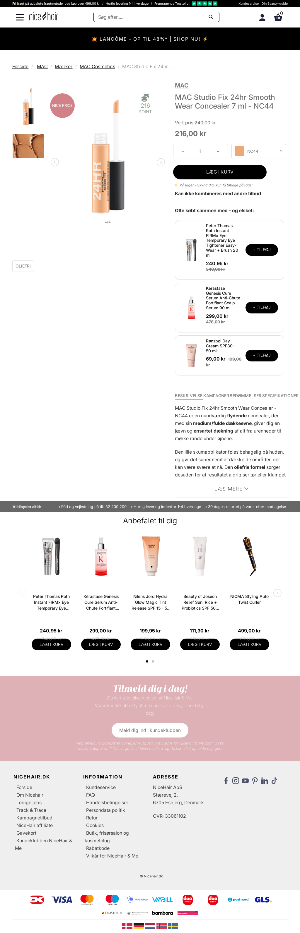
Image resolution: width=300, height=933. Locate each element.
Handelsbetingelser (107, 802)
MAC (42, 66)
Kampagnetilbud (34, 818)
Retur (92, 818)
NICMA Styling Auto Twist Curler (249, 599)
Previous (56, 162)
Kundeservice (248, 3)
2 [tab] (153, 661)
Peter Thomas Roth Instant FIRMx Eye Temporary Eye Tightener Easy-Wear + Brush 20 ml (222, 240)
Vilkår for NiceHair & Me (112, 856)
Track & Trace (31, 810)
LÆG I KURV (219, 172)
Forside (20, 66)
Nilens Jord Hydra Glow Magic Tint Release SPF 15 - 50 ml (151, 602)
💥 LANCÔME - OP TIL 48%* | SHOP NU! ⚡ (150, 39)
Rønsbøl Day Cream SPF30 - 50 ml (221, 345)
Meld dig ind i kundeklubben (150, 730)
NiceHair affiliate (34, 825)
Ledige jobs (29, 802)
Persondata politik (105, 810)
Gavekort (26, 833)
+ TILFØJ (262, 249)
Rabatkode (98, 848)
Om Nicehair (29, 795)
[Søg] (156, 17)
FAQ (90, 795)
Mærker (63, 66)
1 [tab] (147, 661)
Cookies (95, 825)
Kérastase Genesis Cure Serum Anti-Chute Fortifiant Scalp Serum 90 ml (223, 298)
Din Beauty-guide (275, 3)
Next (160, 162)
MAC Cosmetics (97, 66)
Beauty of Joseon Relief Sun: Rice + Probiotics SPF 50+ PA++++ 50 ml (200, 602)
